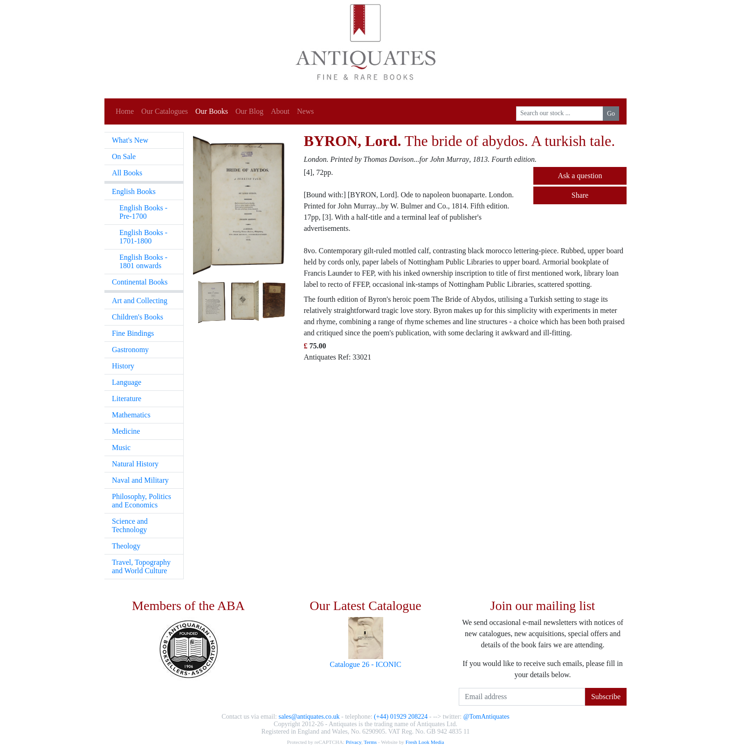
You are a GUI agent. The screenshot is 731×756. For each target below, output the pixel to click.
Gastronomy (130, 350)
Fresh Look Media (425, 742)
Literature (126, 398)
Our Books (211, 111)
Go (611, 113)
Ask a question (580, 176)
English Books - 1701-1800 (143, 237)
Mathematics (131, 415)
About (280, 111)
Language (126, 382)
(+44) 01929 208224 (401, 716)
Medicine (126, 431)
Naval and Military (140, 480)
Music (121, 447)
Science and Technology (130, 525)
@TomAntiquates (486, 716)
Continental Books (140, 282)
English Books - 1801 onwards (143, 261)
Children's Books (137, 317)
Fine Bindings (133, 333)
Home (125, 111)
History (123, 366)
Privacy (353, 742)
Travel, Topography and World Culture (141, 566)
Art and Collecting (139, 301)
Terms (370, 742)
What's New (130, 140)
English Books (134, 191)
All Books (127, 173)
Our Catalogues (164, 111)
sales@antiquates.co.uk (308, 716)
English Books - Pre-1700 (143, 212)
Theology (126, 546)
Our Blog (249, 111)
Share (580, 195)
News (305, 111)
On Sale (124, 156)
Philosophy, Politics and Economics (141, 500)
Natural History (135, 464)
